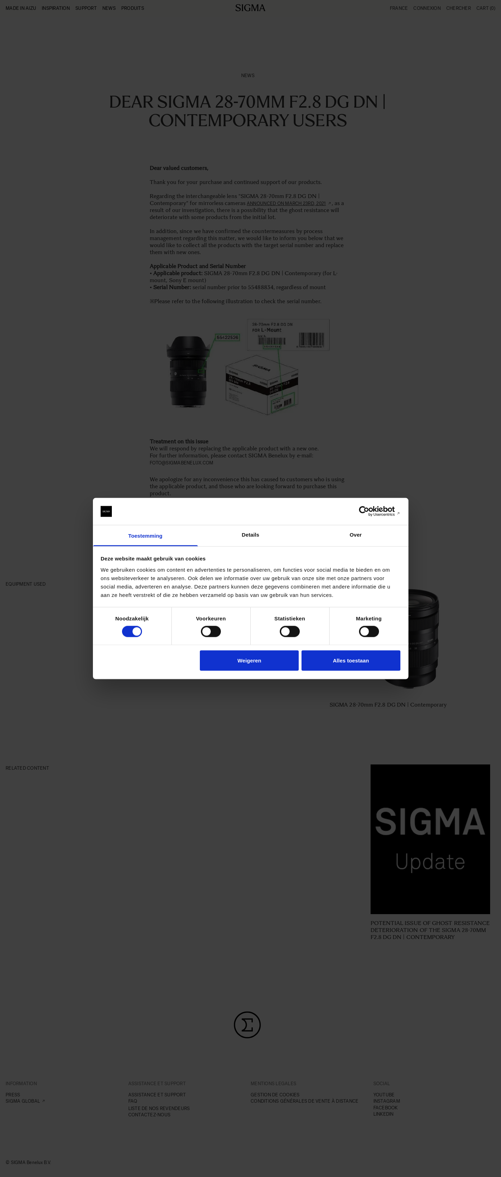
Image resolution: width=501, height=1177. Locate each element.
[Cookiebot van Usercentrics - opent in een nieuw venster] (369, 511)
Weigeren (249, 661)
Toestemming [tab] (145, 535)
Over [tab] (356, 534)
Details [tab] (250, 534)
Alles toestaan (351, 661)
